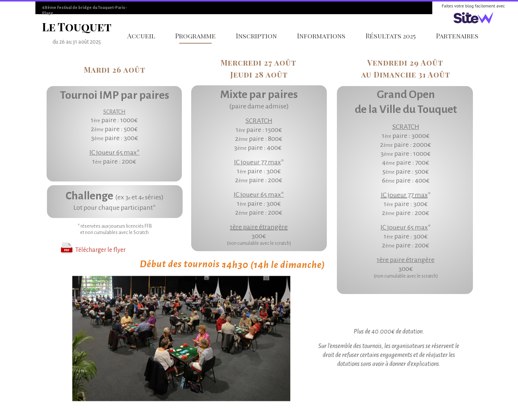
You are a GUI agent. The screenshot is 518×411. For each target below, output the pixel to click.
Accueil (141, 35)
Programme (195, 35)
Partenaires (457, 35)
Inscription (256, 35)
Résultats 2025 (391, 35)
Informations (321, 35)
